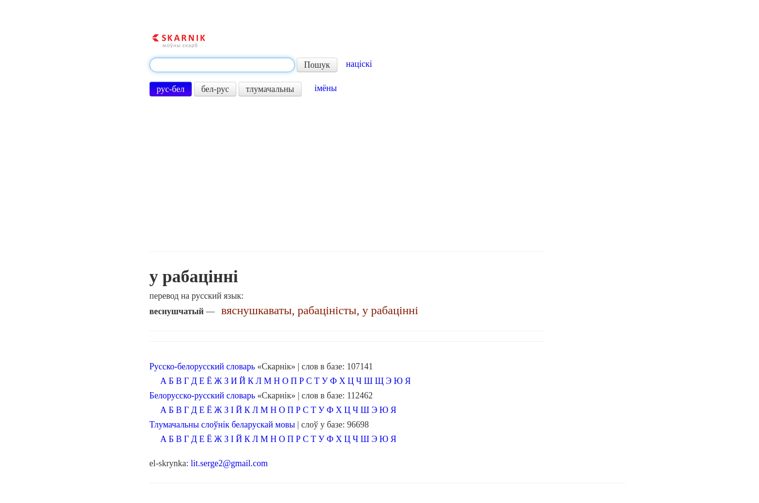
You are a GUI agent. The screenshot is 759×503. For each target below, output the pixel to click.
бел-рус (215, 89)
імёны (326, 88)
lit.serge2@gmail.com (229, 463)
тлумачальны (270, 89)
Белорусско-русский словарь (203, 395)
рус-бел (171, 89)
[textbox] (222, 65)
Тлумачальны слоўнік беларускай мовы (222, 424)
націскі (359, 64)
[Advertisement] (347, 174)
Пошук (317, 65)
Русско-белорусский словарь (202, 366)
